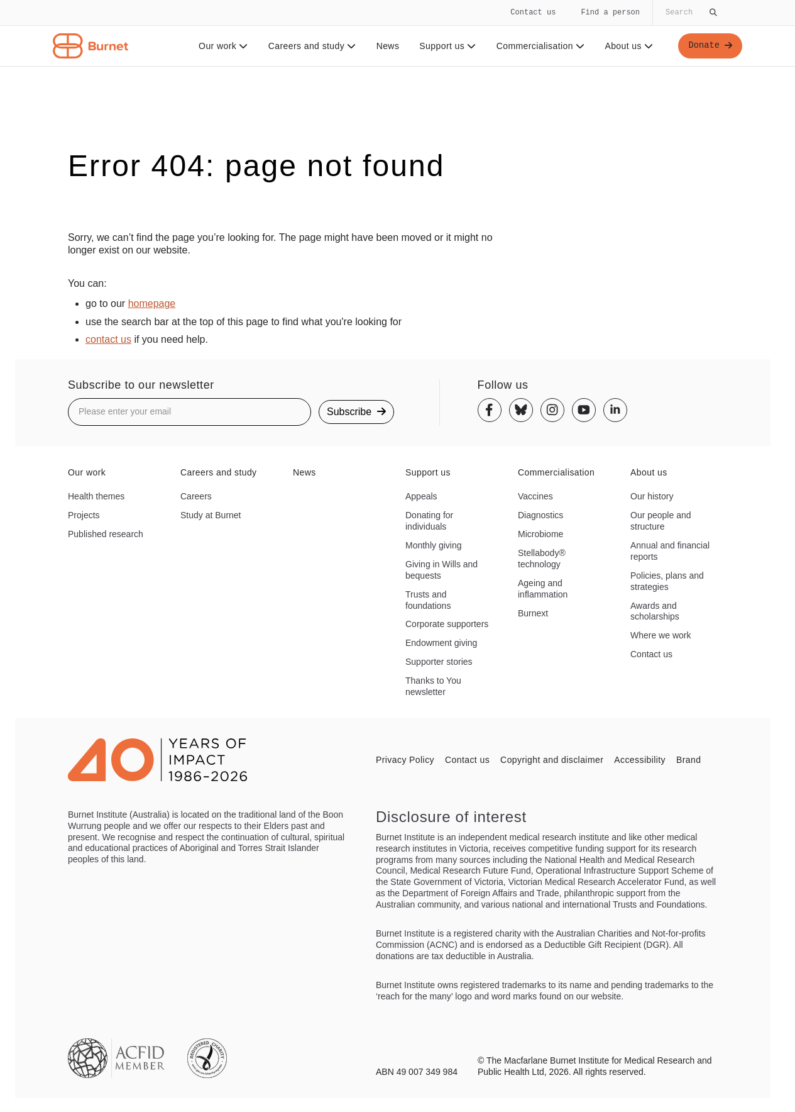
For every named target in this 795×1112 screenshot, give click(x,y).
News (387, 46)
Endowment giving (441, 643)
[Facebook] (490, 410)
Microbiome (540, 534)
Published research (105, 534)
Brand (688, 759)
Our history (651, 496)
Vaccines (535, 496)
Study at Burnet (210, 515)
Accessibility (640, 759)
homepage (152, 303)
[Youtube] (584, 410)
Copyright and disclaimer (551, 759)
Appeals (421, 496)
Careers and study (312, 46)
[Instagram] (552, 410)
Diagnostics (540, 515)
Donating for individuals (429, 520)
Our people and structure (660, 520)
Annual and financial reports (670, 551)
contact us (108, 339)
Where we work (660, 635)
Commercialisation (540, 46)
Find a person (610, 12)
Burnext (533, 613)
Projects (84, 515)
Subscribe (356, 411)
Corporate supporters (446, 624)
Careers (196, 496)
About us (629, 46)
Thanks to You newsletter (433, 686)
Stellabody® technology (542, 558)
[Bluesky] (521, 410)
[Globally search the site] (690, 12)
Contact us (533, 12)
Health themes (96, 496)
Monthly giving (433, 545)
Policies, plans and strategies (667, 581)
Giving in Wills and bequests (441, 570)
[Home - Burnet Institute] (90, 45)
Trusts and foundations (428, 600)
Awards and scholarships (654, 611)
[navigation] (397, 33)
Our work (223, 46)
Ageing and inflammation (542, 588)
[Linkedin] (615, 410)
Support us (447, 46)
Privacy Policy (405, 759)
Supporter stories (439, 662)
